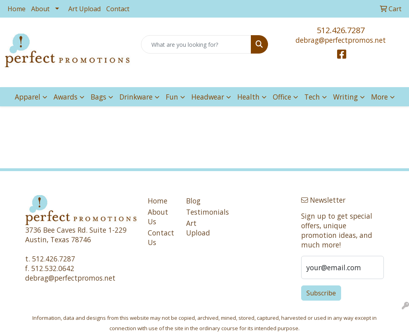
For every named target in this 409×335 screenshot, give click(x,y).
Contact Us (161, 237)
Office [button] (282, 97)
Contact (117, 8)
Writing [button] (345, 97)
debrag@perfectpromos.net (341, 40)
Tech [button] (312, 97)
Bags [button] (98, 97)
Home (17, 8)
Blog (193, 200)
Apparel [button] (27, 97)
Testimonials (200, 212)
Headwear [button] (207, 97)
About (40, 8)
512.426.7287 (341, 30)
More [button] (379, 97)
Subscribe (321, 293)
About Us (158, 216)
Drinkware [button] (136, 97)
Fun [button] (172, 97)
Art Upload (84, 8)
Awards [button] (65, 97)
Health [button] (248, 97)
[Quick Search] (196, 44)
